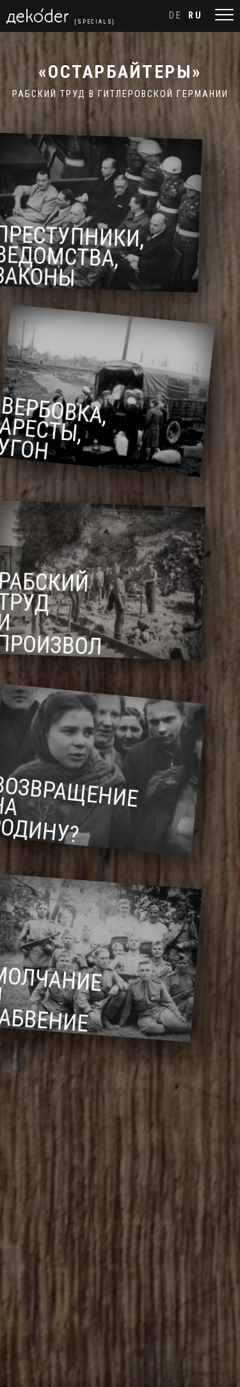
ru (195, 15)
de (175, 15)
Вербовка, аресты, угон (57, 431)
